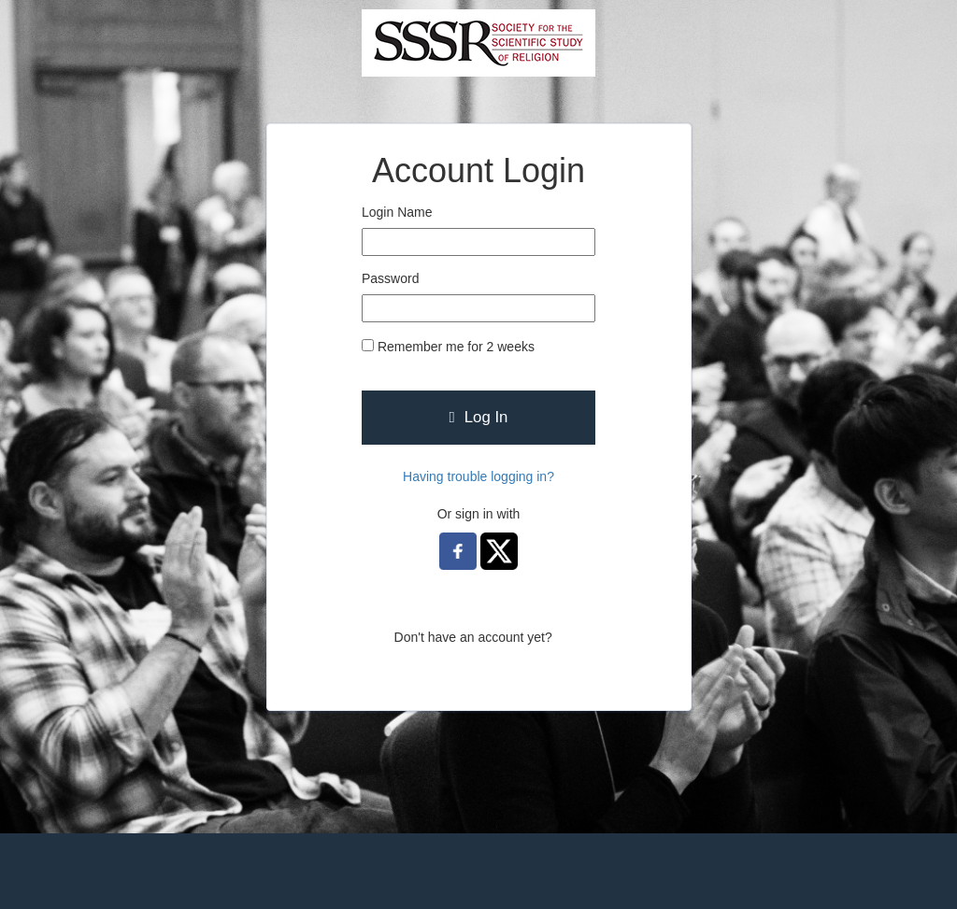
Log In (479, 417)
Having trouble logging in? (478, 476)
